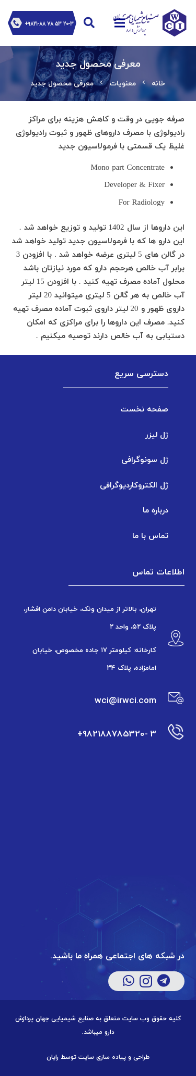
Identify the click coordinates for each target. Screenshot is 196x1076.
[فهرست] (119, 23)
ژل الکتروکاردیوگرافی (134, 485)
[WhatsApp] (128, 980)
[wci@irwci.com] (170, 700)
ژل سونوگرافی (144, 459)
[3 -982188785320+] (170, 734)
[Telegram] (163, 980)
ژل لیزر (156, 434)
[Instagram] (146, 981)
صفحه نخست (144, 409)
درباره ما (155, 510)
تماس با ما (150, 535)
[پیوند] (147, 23)
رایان (53, 1057)
